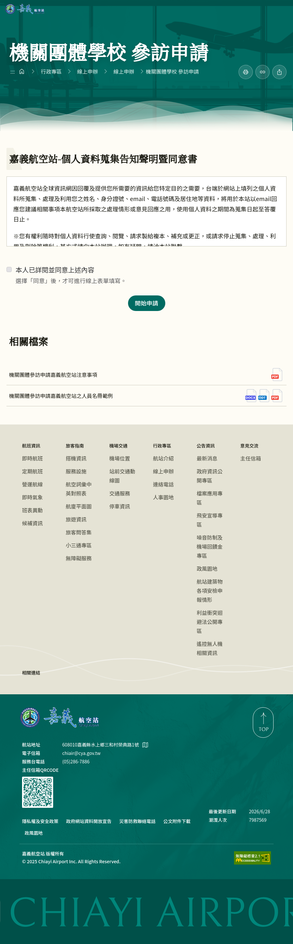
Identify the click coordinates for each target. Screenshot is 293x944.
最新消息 (207, 458)
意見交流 (249, 445)
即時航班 (32, 458)
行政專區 (51, 71)
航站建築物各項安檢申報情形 (210, 590)
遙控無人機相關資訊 (210, 648)
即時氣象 (32, 497)
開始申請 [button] (146, 303)
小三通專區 (79, 545)
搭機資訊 (76, 458)
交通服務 (119, 493)
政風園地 (207, 568)
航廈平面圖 (79, 506)
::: (2, 4)
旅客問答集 (79, 532)
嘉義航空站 (24, 9)
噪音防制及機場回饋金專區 (210, 546)
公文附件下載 (177, 821)
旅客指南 (75, 445)
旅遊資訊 (76, 519)
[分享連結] (262, 72)
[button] (281, 9)
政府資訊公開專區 (210, 475)
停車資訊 (119, 506)
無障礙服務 (79, 558)
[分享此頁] (279, 72)
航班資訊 (31, 445)
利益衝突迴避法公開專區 (210, 622)
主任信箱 (250, 458)
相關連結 (31, 672)
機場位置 (119, 458)
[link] (246, 72)
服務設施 (76, 471)
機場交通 (118, 445)
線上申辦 (87, 71)
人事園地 (163, 497)
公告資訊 (206, 445)
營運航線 (32, 484)
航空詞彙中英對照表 (79, 488)
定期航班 (32, 471)
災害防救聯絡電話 (137, 821)
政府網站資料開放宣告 (88, 821)
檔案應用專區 (210, 497)
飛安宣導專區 (210, 519)
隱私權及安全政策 (40, 821)
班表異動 (32, 510)
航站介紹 (163, 458)
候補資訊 (32, 523)
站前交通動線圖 (122, 475)
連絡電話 (163, 484)
